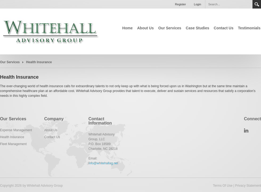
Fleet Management (13, 144)
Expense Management (16, 130)
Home (127, 28)
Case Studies (197, 28)
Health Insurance (12, 137)
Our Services (169, 28)
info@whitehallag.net (103, 163)
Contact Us (224, 28)
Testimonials (249, 28)
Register (180, 4)
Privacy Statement (248, 185)
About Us (145, 28)
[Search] (228, 4)
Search (256, 4)
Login (197, 4)
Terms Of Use (222, 185)
